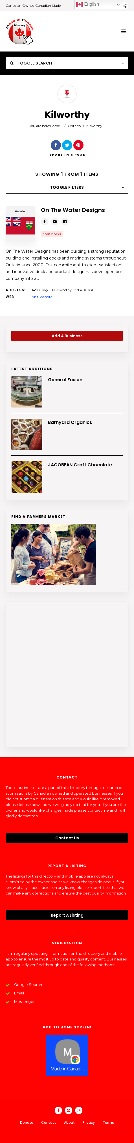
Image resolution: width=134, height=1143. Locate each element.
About (69, 1122)
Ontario (74, 126)
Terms (108, 1122)
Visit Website (42, 297)
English (87, 4)
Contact (48, 1122)
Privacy (89, 1122)
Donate (26, 1122)
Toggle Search (31, 63)
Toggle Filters (67, 187)
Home (55, 126)
